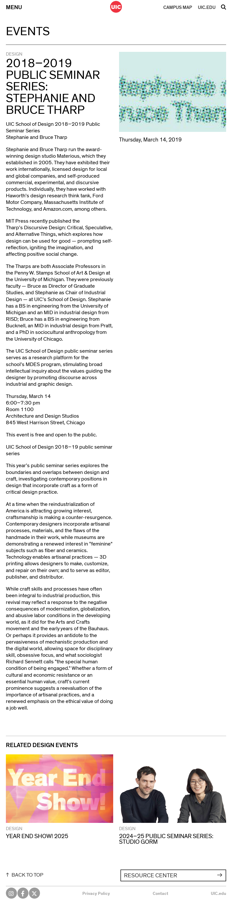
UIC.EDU (207, 7)
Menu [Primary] (14, 7)
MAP (177, 7)
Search (223, 8)
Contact (160, 894)
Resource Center (150, 875)
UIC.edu (218, 894)
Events (28, 31)
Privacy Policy (96, 894)
